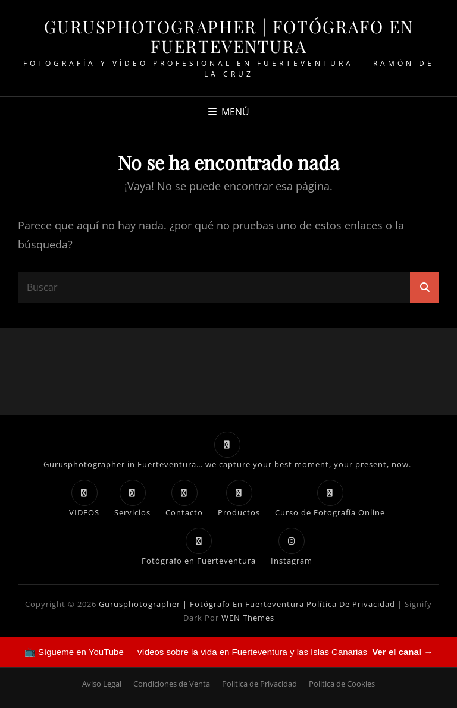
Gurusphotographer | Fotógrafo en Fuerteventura (229, 36)
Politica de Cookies (342, 683)
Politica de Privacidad (259, 683)
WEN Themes (247, 617)
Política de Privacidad (350, 604)
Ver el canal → (402, 652)
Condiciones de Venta (171, 683)
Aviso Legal (101, 683)
